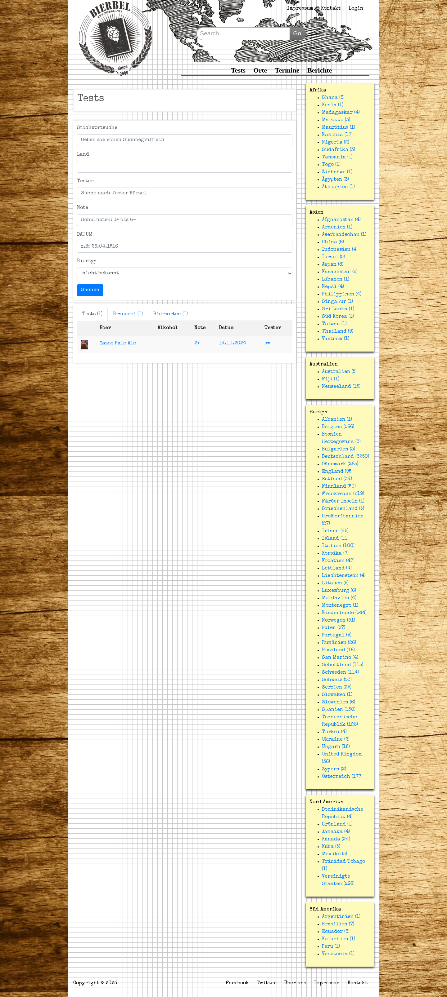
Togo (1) (331, 164)
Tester (85, 181)
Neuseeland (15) (341, 386)
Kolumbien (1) (338, 939)
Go (297, 33)
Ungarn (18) (336, 747)
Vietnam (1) (335, 339)
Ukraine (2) (336, 739)
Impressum (300, 8)
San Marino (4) (340, 657)
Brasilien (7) (338, 924)
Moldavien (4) (339, 598)
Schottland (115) (342, 665)
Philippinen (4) (341, 294)
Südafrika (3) (338, 150)
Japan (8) (332, 264)
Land (83, 154)
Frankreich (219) (343, 494)
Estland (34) (337, 479)
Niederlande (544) (344, 613)
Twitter (266, 983)
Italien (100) (338, 546)
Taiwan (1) (334, 324)
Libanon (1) (335, 279)
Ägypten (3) (335, 179)
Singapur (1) (337, 301)
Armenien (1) (337, 227)
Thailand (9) (337, 331)
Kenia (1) (332, 105)
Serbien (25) (336, 687)
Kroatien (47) (338, 561)
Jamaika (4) (336, 832)
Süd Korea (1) (338, 316)
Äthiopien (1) (338, 187)
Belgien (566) (338, 427)
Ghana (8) (333, 97)
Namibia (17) (337, 135)
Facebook (237, 983)
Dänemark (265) (340, 464)
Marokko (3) (336, 120)
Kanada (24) (336, 839)
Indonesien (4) (340, 249)
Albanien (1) (337, 419)
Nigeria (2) (335, 142)
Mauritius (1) (338, 127)
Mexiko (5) (334, 854)
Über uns (295, 983)
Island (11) (335, 538)
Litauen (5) (335, 583)
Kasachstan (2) (340, 272)
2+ (197, 343)
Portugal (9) (336, 635)
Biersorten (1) (170, 314)
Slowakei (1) (337, 695)
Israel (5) (333, 257)
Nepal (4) (333, 287)
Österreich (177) (342, 776)
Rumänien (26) (339, 642)
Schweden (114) (340, 672)
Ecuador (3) (336, 931)
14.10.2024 (232, 343)
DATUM (85, 234)
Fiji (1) (330, 379)
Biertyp (87, 261)
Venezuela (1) (338, 954)
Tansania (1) (337, 157)
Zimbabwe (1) (337, 172)
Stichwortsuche (97, 128)
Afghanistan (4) (341, 220)
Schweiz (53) (337, 680)
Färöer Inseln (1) (343, 501)
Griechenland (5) (343, 509)
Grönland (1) (337, 824)
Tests (238, 70)
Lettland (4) (337, 568)
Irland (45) (335, 531)
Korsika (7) (335, 553)
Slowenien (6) (338, 702)
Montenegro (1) (340, 605)
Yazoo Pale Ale (118, 343)
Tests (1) (92, 314)
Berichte (319, 70)
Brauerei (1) (128, 314)
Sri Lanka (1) (338, 309)
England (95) (337, 471)
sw (267, 343)
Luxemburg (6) (339, 590)
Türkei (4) (334, 732)
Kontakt (331, 8)
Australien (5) (339, 372)
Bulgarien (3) (338, 449)
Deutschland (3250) (345, 456)
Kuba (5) (331, 846)
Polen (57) (333, 628)
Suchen (90, 290)
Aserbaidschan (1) (344, 235)
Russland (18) (338, 650)
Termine (287, 70)
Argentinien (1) (341, 917)
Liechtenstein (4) (344, 576)
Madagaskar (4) (341, 112)
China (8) (333, 242)
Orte (260, 70)
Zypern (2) (334, 769)
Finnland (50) (339, 486)
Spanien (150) (338, 709)
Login (356, 8)
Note (82, 208)
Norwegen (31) (338, 620)
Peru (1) (331, 946)
